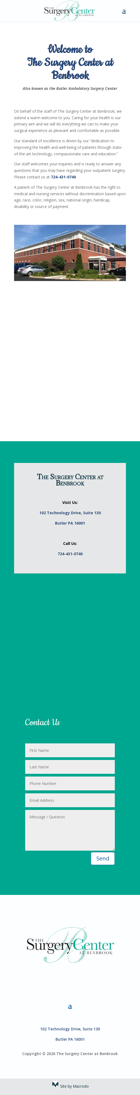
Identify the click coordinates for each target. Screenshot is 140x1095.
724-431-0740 (63, 176)
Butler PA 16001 (70, 523)
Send (102, 858)
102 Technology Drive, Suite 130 (70, 512)
